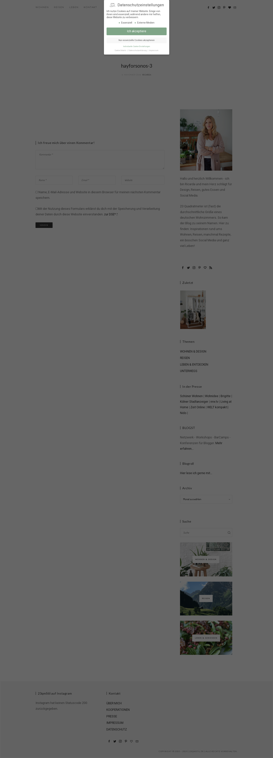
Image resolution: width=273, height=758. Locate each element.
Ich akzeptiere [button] (136, 30)
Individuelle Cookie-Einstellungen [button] (136, 46)
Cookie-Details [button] (121, 50)
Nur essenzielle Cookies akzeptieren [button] (137, 39)
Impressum (153, 50)
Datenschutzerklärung (137, 50)
